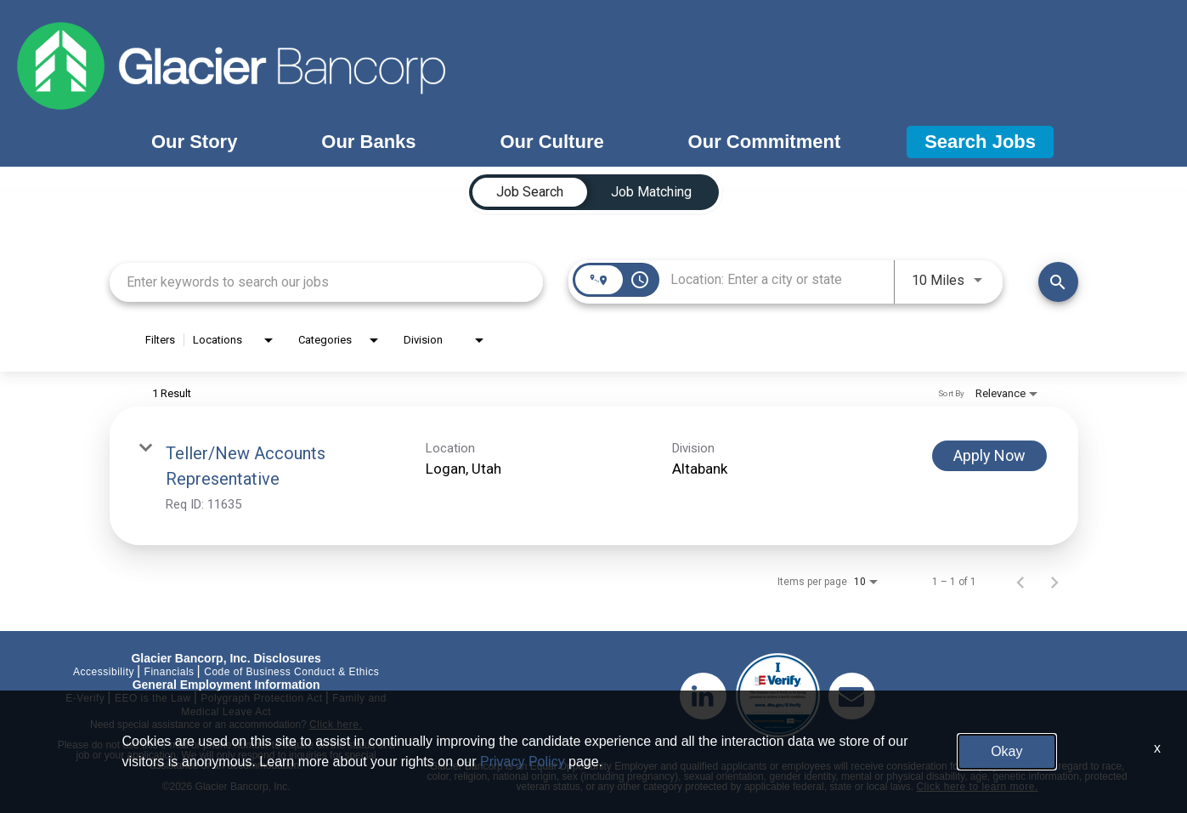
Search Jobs (980, 141)
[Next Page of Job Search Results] (1054, 582)
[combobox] (327, 282)
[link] (594, 475)
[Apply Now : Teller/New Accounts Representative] (989, 456)
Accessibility (103, 672)
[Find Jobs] (1058, 282)
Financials (169, 672)
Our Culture (551, 141)
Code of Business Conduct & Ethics (291, 672)
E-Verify (85, 698)
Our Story (194, 141)
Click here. (335, 725)
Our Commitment (764, 141)
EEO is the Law (153, 698)
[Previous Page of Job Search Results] (1020, 582)
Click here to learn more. (976, 787)
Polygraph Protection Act (261, 698)
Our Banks (368, 141)
